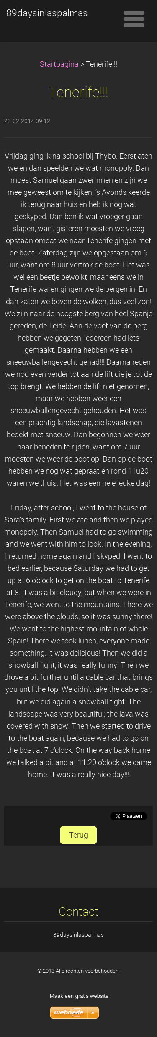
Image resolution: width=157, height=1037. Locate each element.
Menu (134, 18)
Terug (78, 835)
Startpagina (59, 64)
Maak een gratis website (79, 996)
